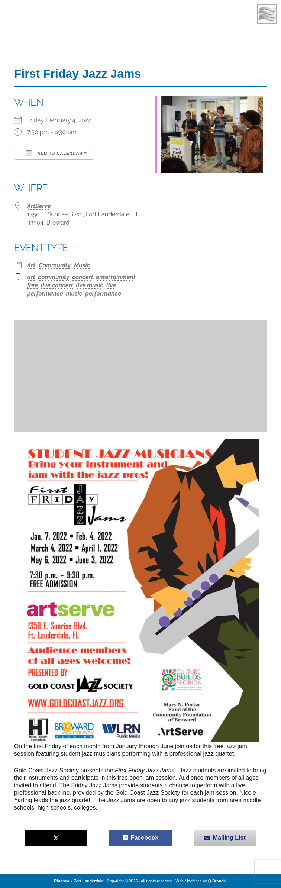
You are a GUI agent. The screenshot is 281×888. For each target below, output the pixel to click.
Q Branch (217, 881)
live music (89, 285)
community (54, 277)
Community (55, 265)
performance (103, 293)
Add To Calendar (54, 152)
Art (31, 265)
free (32, 285)
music (74, 293)
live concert (57, 285)
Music (82, 265)
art (31, 277)
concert (82, 277)
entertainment (116, 277)
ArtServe (39, 206)
